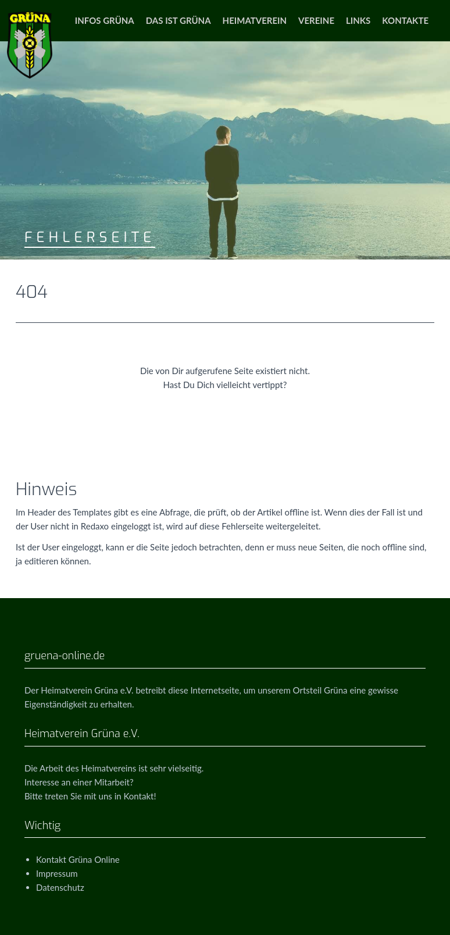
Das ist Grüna (178, 20)
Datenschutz (60, 887)
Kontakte (405, 20)
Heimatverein (255, 20)
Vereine (316, 20)
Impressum (57, 873)
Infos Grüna (104, 20)
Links (358, 20)
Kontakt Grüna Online (78, 859)
